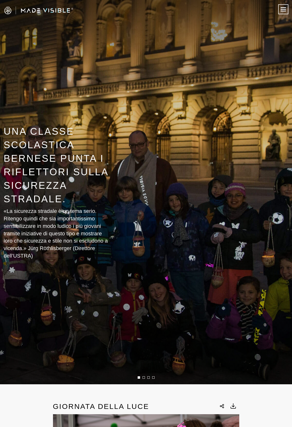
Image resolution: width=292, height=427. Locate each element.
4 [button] (153, 377)
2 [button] (143, 377)
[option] (146, 192)
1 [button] (139, 377)
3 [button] (148, 377)
